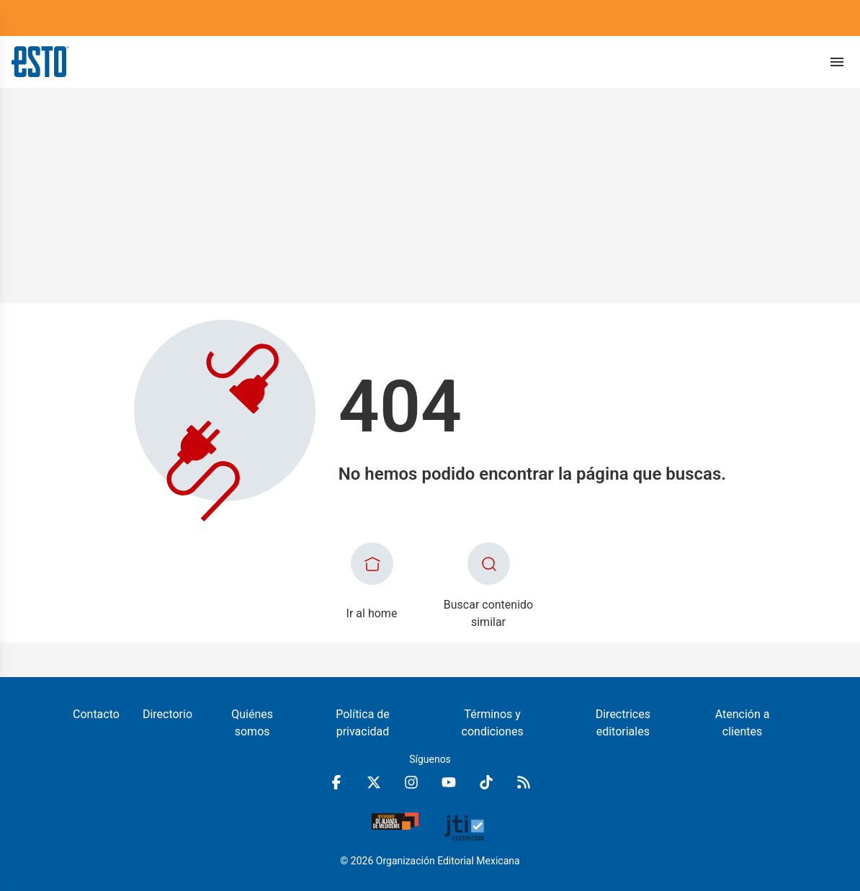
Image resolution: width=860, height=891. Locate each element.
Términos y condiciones (493, 722)
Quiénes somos (252, 722)
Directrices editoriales (623, 722)
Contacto (96, 714)
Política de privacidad (363, 722)
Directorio (167, 714)
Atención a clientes (742, 722)
